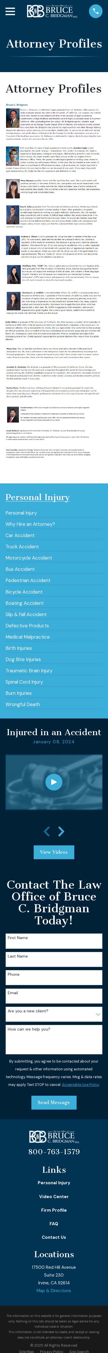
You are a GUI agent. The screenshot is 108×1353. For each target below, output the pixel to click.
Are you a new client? (28, 1011)
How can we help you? (29, 1029)
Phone (14, 974)
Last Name (18, 956)
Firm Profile (54, 1210)
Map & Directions (54, 1291)
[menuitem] (21, 510)
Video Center (54, 1197)
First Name (18, 937)
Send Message (54, 1102)
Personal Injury (54, 1183)
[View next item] (61, 831)
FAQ (54, 1224)
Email (13, 992)
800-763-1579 (54, 1152)
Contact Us (54, 1237)
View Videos (54, 852)
